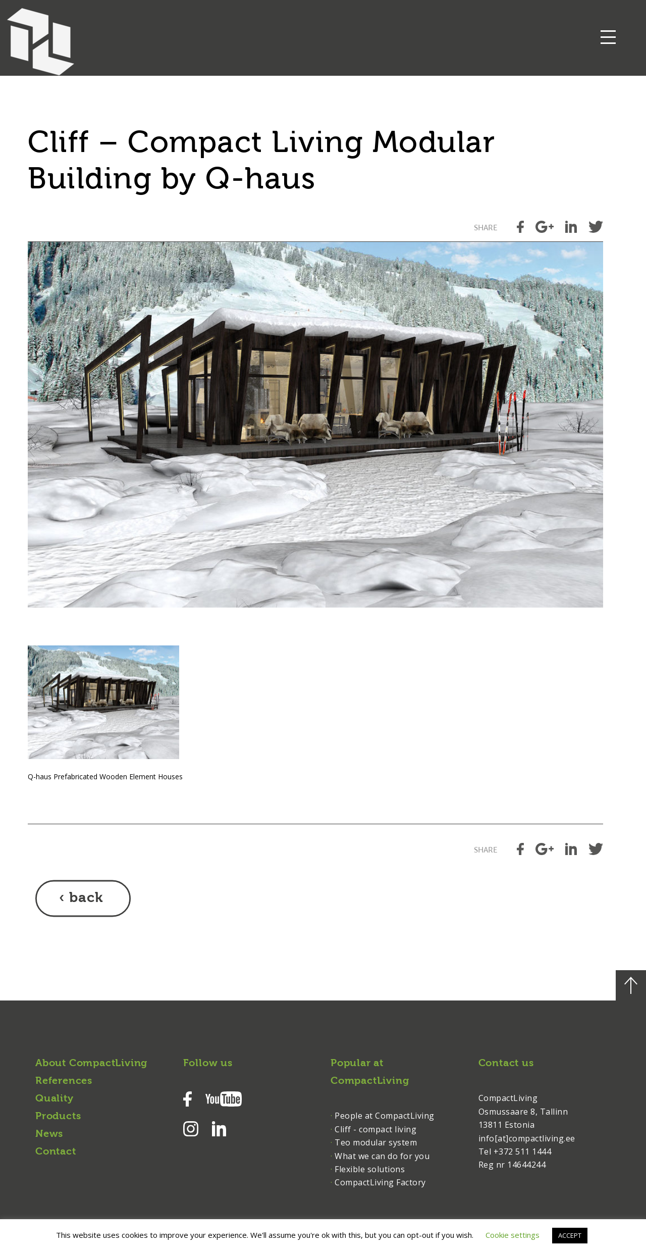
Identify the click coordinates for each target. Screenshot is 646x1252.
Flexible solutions (370, 1169)
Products (58, 1117)
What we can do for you (382, 1156)
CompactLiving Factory (380, 1182)
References (63, 1081)
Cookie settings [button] (513, 1235)
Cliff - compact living (375, 1129)
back (86, 898)
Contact (55, 1152)
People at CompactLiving (385, 1115)
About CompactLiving (91, 1064)
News (49, 1134)
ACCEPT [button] (569, 1235)
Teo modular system (376, 1142)
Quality (54, 1099)
